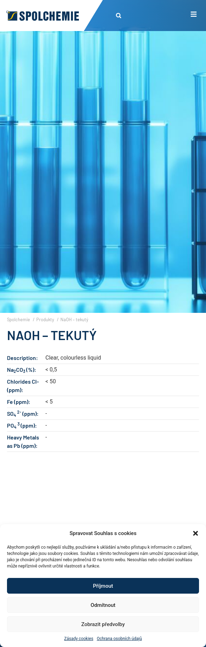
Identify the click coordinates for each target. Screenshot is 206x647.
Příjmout (103, 586)
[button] (195, 533)
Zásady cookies (78, 638)
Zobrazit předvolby (103, 624)
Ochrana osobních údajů (119, 638)
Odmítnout (103, 605)
